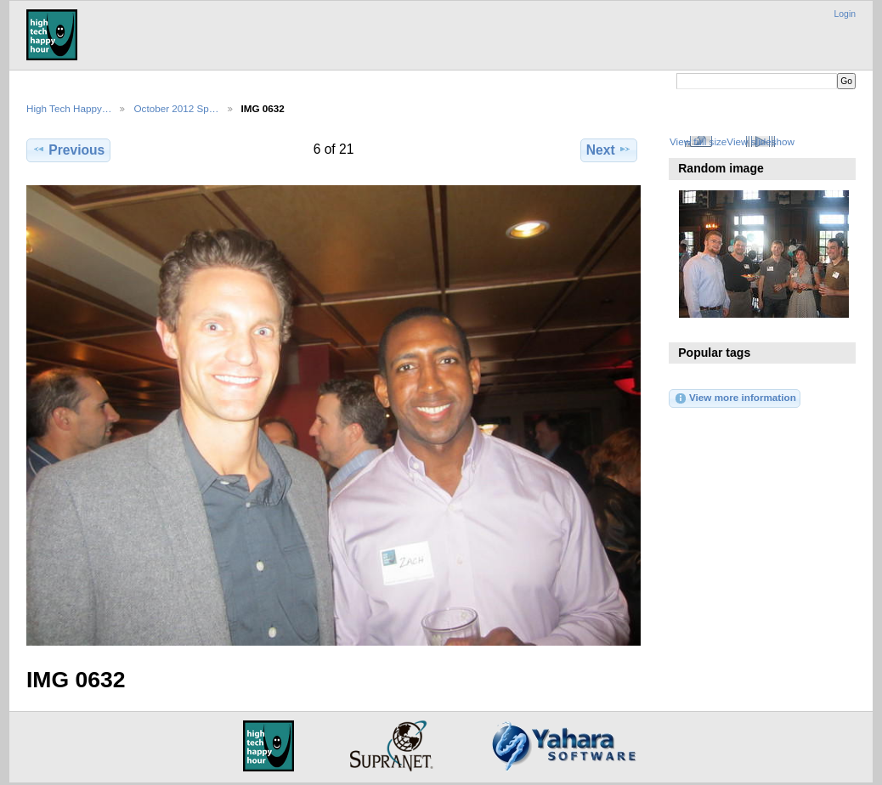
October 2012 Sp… (175, 108)
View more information (735, 398)
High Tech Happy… (68, 108)
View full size (698, 141)
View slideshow (760, 141)
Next (608, 149)
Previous (68, 149)
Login (845, 14)
